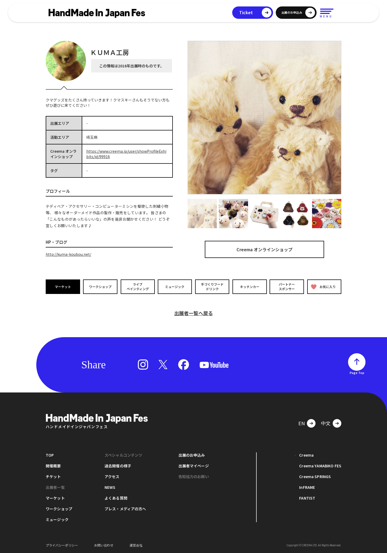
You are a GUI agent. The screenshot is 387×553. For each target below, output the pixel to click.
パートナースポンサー (287, 286)
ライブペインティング (137, 286)
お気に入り (323, 286)
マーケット (63, 286)
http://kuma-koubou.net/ (68, 254)
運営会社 (136, 545)
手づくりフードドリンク (212, 286)
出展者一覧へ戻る (193, 312)
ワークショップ (100, 286)
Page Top (357, 372)
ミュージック (175, 286)
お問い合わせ (103, 545)
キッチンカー (249, 286)
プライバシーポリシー (62, 545)
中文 (326, 422)
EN (301, 422)
